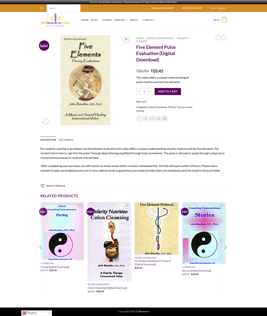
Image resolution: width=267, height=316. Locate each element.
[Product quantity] (144, 91)
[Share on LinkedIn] (165, 119)
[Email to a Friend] (152, 119)
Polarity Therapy (176, 107)
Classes (107, 20)
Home (84, 20)
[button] (219, 8)
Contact (148, 20)
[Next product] (218, 37)
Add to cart (168, 91)
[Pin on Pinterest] (159, 119)
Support (120, 20)
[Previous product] (223, 37)
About (135, 20)
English (29, 313)
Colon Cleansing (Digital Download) (107, 287)
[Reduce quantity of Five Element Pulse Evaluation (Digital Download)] (138, 91)
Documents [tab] (66, 139)
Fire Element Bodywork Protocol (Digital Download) (153, 262)
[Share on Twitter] (146, 119)
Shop (95, 20)
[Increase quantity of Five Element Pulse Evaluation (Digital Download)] (150, 91)
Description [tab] (48, 139)
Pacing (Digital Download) (54, 266)
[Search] (41, 8)
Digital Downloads (160, 38)
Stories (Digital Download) (196, 270)
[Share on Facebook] (139, 119)
